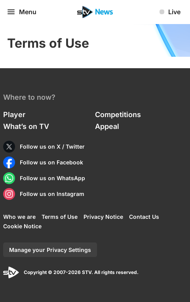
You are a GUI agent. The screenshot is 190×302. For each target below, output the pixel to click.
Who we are (19, 216)
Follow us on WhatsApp (52, 178)
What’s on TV (26, 126)
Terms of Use (60, 216)
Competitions (118, 114)
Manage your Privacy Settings (50, 249)
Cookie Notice (22, 226)
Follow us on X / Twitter (52, 146)
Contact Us (144, 216)
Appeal (107, 126)
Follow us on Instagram (52, 193)
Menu (21, 12)
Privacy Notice (103, 216)
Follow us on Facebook (51, 162)
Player (14, 114)
